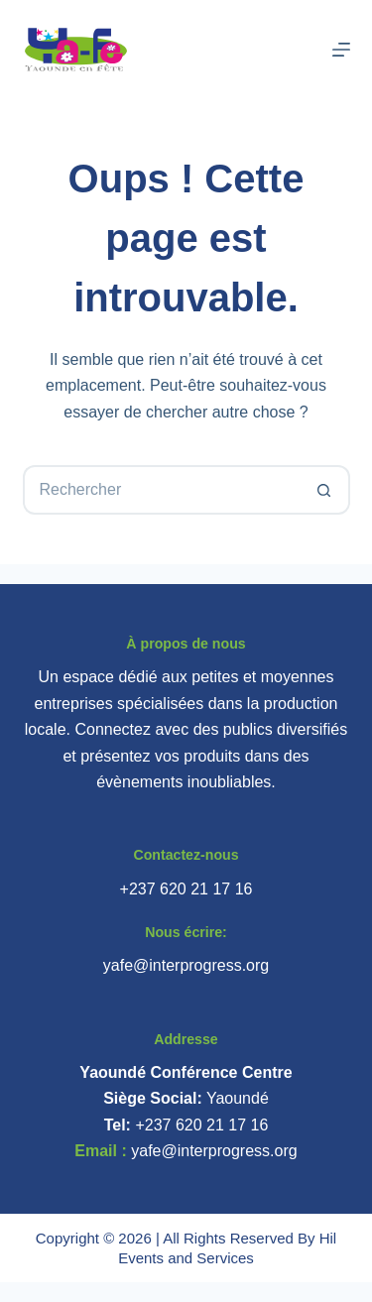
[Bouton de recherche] (325, 490)
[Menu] (341, 50)
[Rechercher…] (162, 490)
